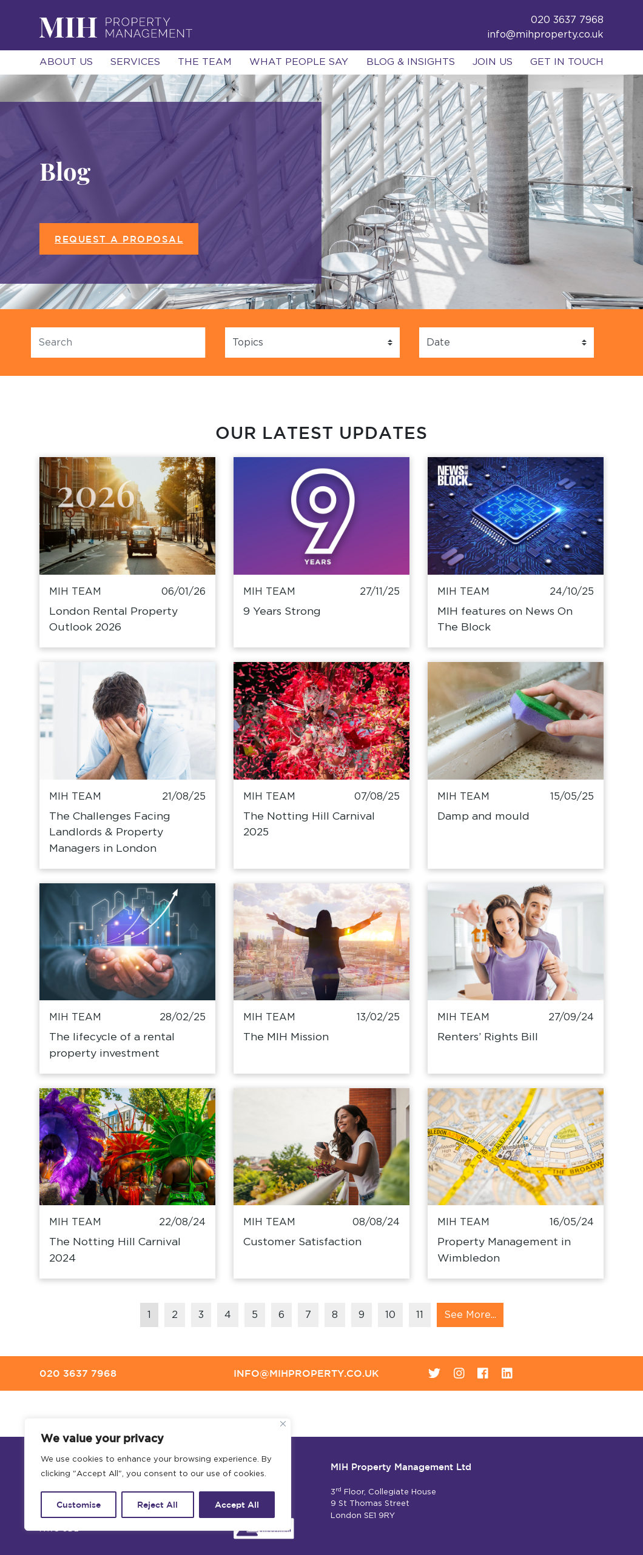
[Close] (283, 1423)
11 (419, 1315)
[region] (157, 1474)
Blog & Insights (410, 62)
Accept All (237, 1505)
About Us (66, 62)
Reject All (157, 1505)
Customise (78, 1505)
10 (390, 1315)
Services (135, 62)
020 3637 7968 (77, 1373)
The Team (205, 62)
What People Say (298, 62)
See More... (470, 1315)
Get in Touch (567, 62)
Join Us (493, 62)
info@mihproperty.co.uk (545, 34)
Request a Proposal (119, 239)
